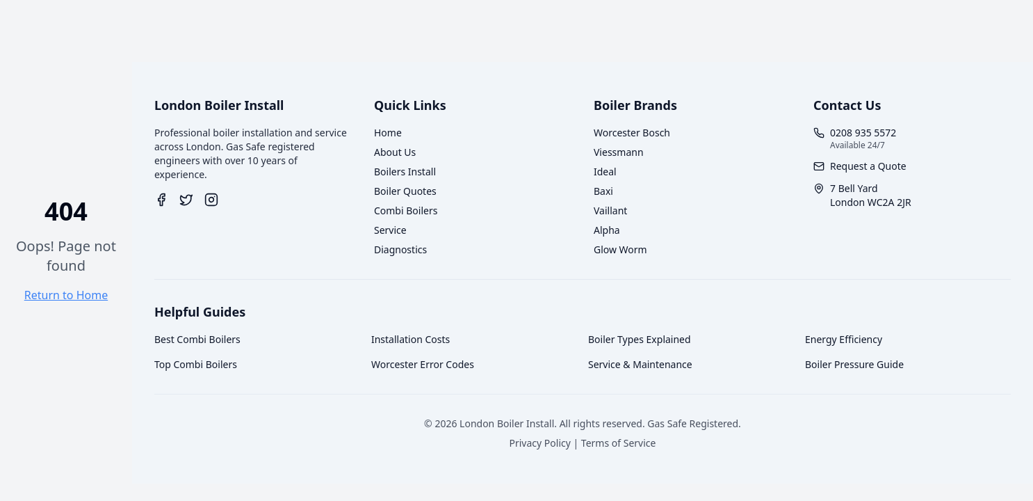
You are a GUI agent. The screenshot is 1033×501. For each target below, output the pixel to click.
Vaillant (610, 210)
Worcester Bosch (632, 132)
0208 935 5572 (863, 132)
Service (390, 230)
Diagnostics (400, 249)
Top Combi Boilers (195, 364)
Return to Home (66, 295)
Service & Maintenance (640, 364)
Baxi (603, 191)
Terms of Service (618, 443)
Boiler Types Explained (639, 339)
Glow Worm (620, 249)
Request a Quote (868, 166)
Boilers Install (405, 171)
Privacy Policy (540, 443)
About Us (395, 152)
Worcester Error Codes (422, 364)
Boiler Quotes (405, 191)
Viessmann (619, 152)
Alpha (607, 230)
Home (388, 132)
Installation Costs (410, 339)
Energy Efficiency (843, 339)
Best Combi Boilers (197, 339)
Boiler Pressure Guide (854, 364)
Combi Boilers (405, 210)
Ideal (605, 171)
